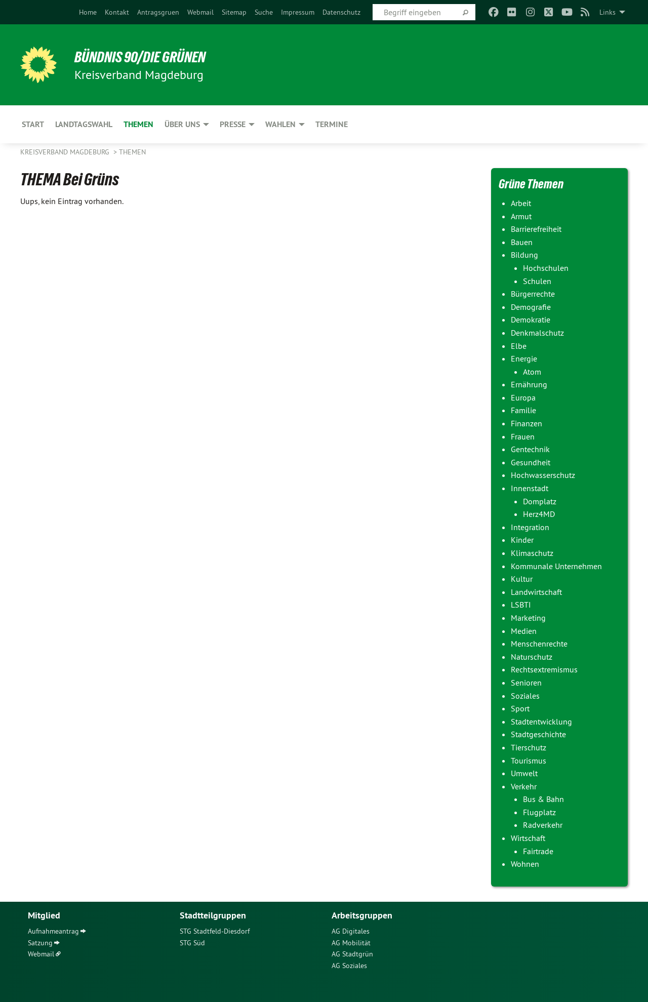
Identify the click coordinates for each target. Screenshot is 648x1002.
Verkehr (524, 786)
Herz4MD (539, 514)
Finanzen (526, 423)
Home (88, 12)
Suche (264, 12)
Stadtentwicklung (541, 721)
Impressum (297, 12)
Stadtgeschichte (538, 734)
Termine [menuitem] (331, 124)
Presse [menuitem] (233, 124)
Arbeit (521, 203)
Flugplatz (539, 812)
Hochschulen (546, 268)
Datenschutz (341, 12)
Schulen (537, 281)
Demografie (531, 307)
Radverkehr (542, 825)
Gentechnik (530, 449)
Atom (532, 372)
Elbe (518, 346)
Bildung (524, 255)
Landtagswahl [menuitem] (83, 124)
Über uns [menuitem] (182, 124)
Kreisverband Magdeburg (65, 151)
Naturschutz (531, 657)
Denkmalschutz (537, 333)
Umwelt (524, 773)
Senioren (526, 682)
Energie (524, 358)
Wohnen (525, 864)
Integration (530, 527)
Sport (520, 708)
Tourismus (528, 760)
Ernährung (529, 384)
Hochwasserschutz (543, 475)
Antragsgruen (158, 12)
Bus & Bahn (543, 799)
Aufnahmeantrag (53, 931)
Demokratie (530, 319)
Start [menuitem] (33, 124)
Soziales (525, 696)
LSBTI (521, 604)
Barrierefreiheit (536, 229)
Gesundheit (530, 462)
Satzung (40, 942)
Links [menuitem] (607, 12)
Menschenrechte (539, 643)
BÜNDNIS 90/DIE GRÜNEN (145, 57)
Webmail (200, 12)
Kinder (522, 540)
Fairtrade (538, 851)
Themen (132, 151)
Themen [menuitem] (138, 124)
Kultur (522, 579)
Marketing (528, 618)
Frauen (523, 436)
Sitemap (234, 12)
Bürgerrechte (533, 294)
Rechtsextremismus (544, 669)
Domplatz (539, 501)
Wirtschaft (528, 838)
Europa (523, 397)
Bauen (522, 242)
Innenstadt (529, 488)
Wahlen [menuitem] (280, 124)
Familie (523, 410)
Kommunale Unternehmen (556, 566)
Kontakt (117, 12)
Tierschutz (528, 747)
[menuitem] (88, 12)
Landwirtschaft (536, 592)
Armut (521, 216)
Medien (524, 631)
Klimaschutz (532, 553)
